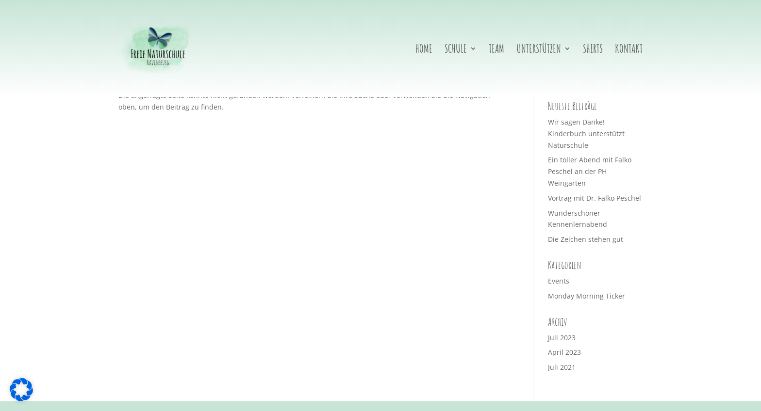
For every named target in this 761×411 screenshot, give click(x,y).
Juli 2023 (562, 337)
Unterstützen (538, 50)
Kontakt (629, 50)
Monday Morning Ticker (586, 295)
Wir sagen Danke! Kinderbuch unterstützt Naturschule (586, 133)
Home (423, 50)
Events (558, 280)
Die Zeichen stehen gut (585, 239)
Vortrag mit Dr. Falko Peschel (594, 198)
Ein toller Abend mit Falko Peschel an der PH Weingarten (589, 171)
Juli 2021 (562, 367)
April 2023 (564, 352)
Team (496, 50)
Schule (456, 50)
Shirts (593, 50)
